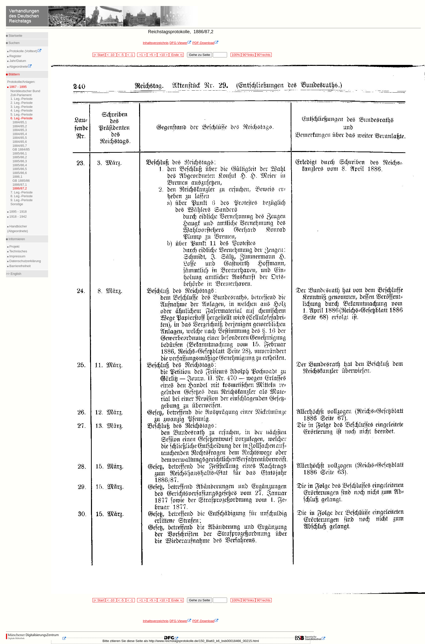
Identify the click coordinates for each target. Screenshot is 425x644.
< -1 (130, 55)
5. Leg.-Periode (21, 114)
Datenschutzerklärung (24, 261)
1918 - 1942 (17, 216)
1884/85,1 (19, 122)
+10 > (163, 55)
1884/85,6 (19, 142)
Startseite (15, 35)
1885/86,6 (19, 173)
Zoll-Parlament (21, 95)
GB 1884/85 (21, 149)
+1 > (142, 55)
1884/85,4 (19, 134)
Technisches (17, 251)
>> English (13, 274)
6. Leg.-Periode (21, 118)
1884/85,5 (19, 138)
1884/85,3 (19, 130)
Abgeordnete (20, 66)
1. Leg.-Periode (21, 99)
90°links (248, 55)
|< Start (99, 55)
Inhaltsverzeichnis (156, 43)
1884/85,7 (19, 146)
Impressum (16, 256)
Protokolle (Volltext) (25, 51)
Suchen (14, 43)
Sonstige (16, 204)
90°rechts (263, 55)
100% (236, 55)
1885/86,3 (19, 161)
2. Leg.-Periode (21, 103)
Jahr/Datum (17, 61)
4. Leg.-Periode (21, 110)
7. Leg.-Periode (21, 192)
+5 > (152, 55)
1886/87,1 (19, 184)
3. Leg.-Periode (21, 107)
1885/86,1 (19, 153)
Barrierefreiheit (19, 266)
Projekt (13, 246)
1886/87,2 (19, 188)
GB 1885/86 (21, 180)
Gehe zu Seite (199, 55)
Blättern (14, 74)
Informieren (16, 239)
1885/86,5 (19, 169)
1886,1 (17, 176)
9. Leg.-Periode (21, 200)
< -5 (121, 55)
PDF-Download (205, 43)
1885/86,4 (19, 165)
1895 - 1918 (17, 211)
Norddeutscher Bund (25, 91)
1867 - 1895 (17, 87)
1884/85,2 (19, 126)
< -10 (111, 55)
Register (14, 56)
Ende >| (176, 55)
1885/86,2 (19, 157)
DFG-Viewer (180, 43)
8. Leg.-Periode (21, 196)
